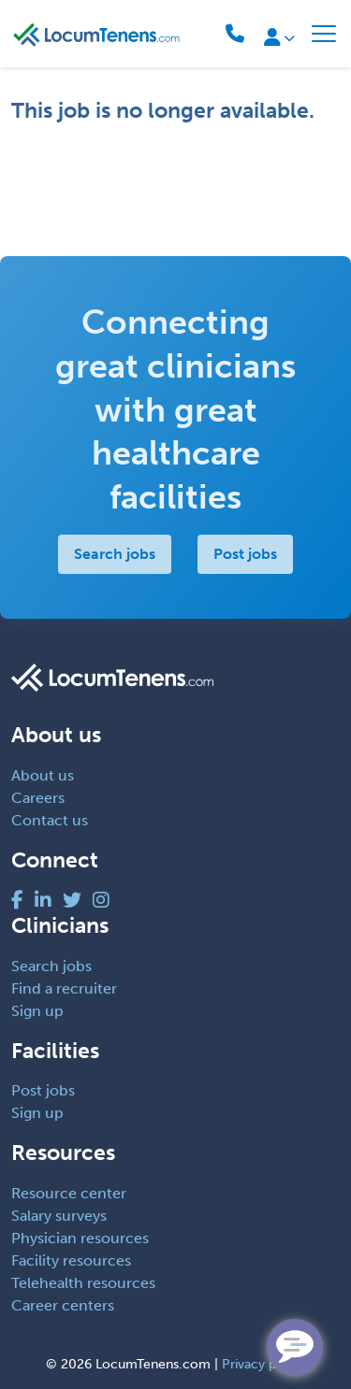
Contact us (49, 820)
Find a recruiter (64, 988)
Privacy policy (263, 1364)
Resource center (68, 1193)
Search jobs (114, 554)
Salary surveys (59, 1215)
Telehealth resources (83, 1283)
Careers (38, 798)
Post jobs (245, 554)
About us (42, 775)
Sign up (37, 1011)
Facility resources (71, 1260)
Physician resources (80, 1238)
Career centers (62, 1305)
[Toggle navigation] (324, 33)
